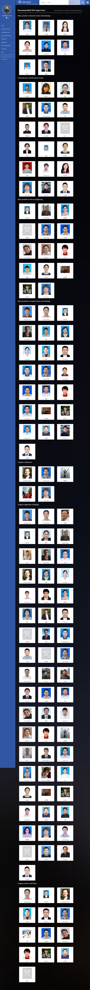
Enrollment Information (4, 40)
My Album (3, 48)
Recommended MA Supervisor (6, 55)
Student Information (5, 45)
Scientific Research (5, 29)
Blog (2, 52)
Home (2, 25)
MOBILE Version (4, 59)
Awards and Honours (6, 35)
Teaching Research (5, 32)
